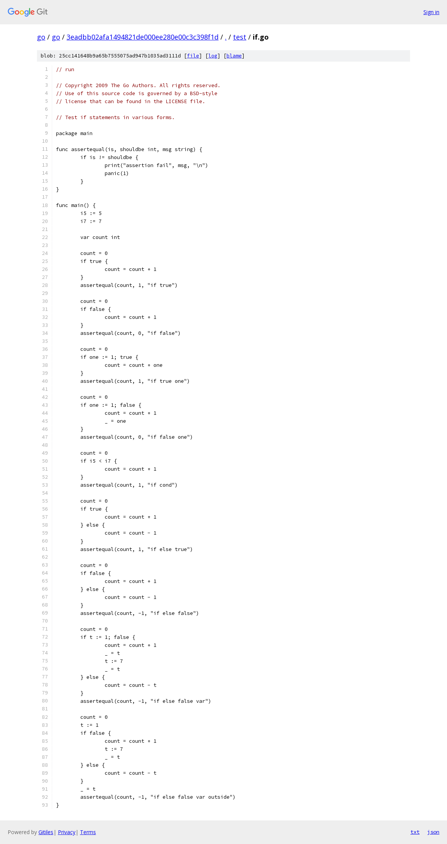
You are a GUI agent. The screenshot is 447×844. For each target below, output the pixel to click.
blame (234, 56)
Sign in (431, 12)
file (193, 56)
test (239, 36)
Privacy (66, 832)
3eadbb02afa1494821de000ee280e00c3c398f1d (143, 36)
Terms (88, 832)
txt (415, 831)
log (212, 56)
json (433, 831)
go (41, 36)
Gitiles (45, 832)
